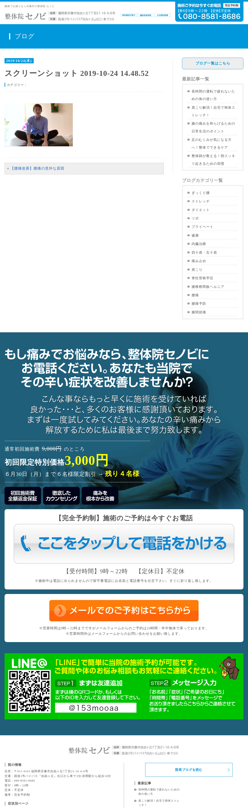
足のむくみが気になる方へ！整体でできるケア (212, 143)
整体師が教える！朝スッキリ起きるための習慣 (213, 159)
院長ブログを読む (188, 705)
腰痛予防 (199, 303)
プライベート (202, 227)
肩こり (197, 269)
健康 (195, 235)
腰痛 (195, 295)
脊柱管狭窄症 (202, 278)
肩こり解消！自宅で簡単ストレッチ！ (213, 111)
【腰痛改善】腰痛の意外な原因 (37, 168)
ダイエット (201, 210)
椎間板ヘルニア (19, 764)
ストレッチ (201, 201)
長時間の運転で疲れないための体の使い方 (213, 95)
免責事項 (104, 790)
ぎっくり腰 (201, 193)
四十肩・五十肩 (204, 252)
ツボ (195, 218)
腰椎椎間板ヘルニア (208, 287)
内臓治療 (199, 244)
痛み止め (199, 261)
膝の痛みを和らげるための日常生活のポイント (213, 127)
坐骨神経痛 (16, 758)
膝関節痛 (199, 312)
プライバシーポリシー (134, 790)
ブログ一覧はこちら (212, 63)
